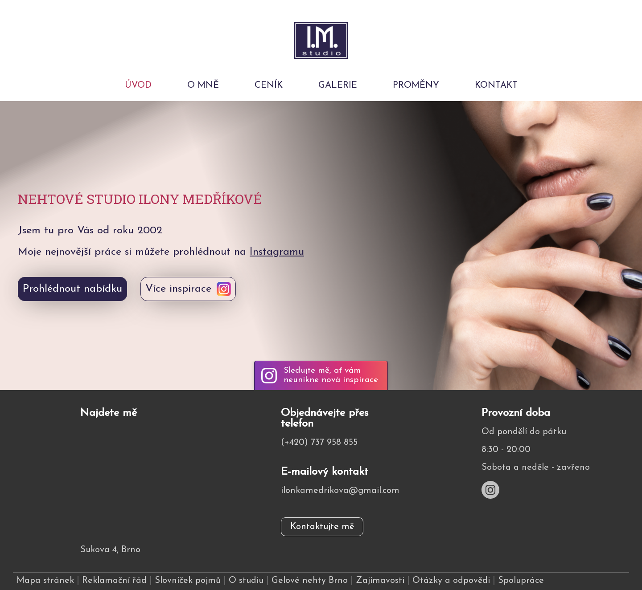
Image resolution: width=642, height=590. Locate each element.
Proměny (416, 85)
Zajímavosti (380, 580)
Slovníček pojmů (188, 580)
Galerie (337, 85)
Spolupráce (521, 580)
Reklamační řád (114, 580)
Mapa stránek (45, 580)
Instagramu (277, 252)
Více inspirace (178, 289)
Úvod (138, 85)
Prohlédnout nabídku (72, 289)
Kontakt (496, 85)
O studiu (246, 580)
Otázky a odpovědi (451, 580)
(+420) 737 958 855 (319, 442)
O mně (203, 85)
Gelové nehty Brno (310, 580)
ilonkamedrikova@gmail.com (340, 490)
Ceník (269, 85)
